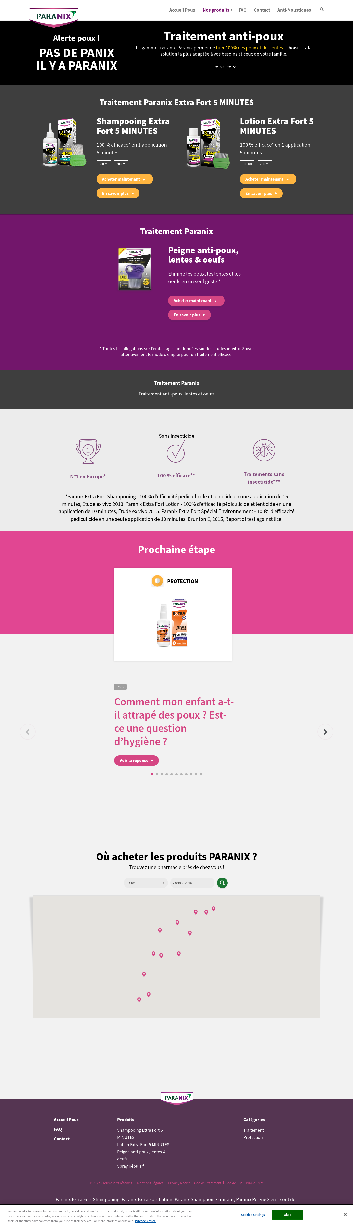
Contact (262, 10)
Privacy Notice (179, 1183)
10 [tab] (196, 774)
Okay (287, 1216)
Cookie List (233, 1183)
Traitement (253, 1130)
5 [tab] (171, 774)
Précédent (28, 732)
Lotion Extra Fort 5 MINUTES (277, 126)
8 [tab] (186, 774)
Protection (253, 1137)
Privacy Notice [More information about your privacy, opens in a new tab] (145, 1223)
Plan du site (255, 1183)
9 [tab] (191, 774)
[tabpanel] (176, 725)
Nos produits (216, 10)
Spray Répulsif (130, 1166)
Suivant (325, 732)
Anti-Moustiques (294, 10)
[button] (161, 955)
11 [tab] (201, 774)
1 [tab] (152, 774)
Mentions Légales (150, 1183)
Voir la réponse (134, 760)
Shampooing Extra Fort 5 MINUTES (133, 126)
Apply (222, 883)
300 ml (104, 164)
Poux (120, 686)
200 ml (121, 164)
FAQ (243, 10)
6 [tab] (176, 774)
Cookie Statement (207, 1183)
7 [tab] (181, 774)
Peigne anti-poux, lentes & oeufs (203, 255)
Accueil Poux (182, 10)
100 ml (247, 164)
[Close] (345, 1216)
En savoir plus (115, 193)
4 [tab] (166, 774)
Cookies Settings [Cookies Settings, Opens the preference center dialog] (253, 1216)
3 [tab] (162, 774)
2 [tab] (157, 774)
